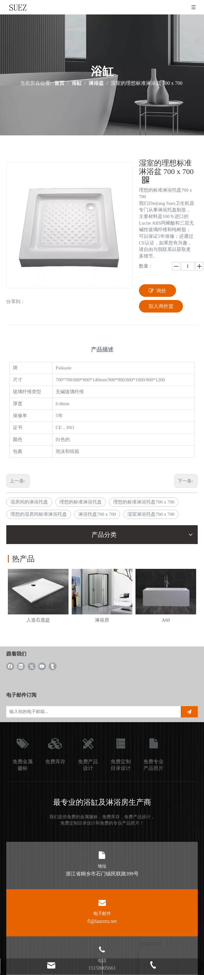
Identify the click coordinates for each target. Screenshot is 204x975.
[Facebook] (10, 666)
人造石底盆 (38, 620)
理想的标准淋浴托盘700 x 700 (143, 501)
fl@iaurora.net (102, 921)
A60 (166, 620)
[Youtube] (42, 666)
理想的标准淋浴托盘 (80, 501)
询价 (157, 291)
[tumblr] (53, 666)
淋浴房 (102, 620)
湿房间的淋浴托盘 (29, 501)
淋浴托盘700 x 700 (97, 514)
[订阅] (189, 711)
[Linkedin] (21, 666)
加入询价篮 (161, 306)
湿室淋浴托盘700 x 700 (150, 514)
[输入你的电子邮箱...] (92, 711)
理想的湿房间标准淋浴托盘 (38, 514)
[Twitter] (32, 666)
